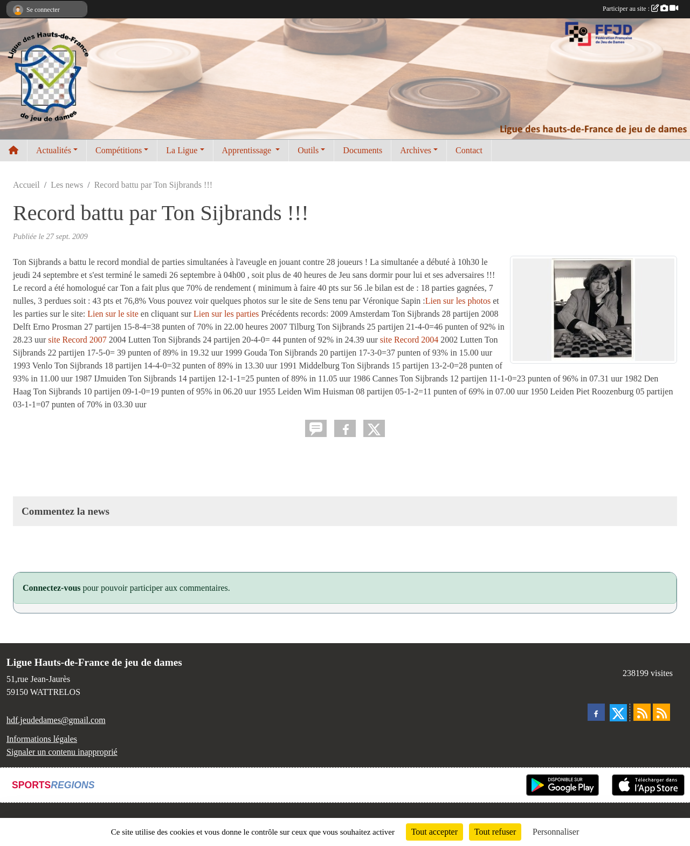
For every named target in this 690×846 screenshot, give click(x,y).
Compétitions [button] (118, 150)
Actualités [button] (53, 150)
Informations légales (41, 738)
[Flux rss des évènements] (661, 712)
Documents (362, 150)
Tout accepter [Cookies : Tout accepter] (434, 831)
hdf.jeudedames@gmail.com (56, 720)
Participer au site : (640, 8)
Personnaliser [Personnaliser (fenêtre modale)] (556, 831)
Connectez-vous (52, 587)
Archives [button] (415, 150)
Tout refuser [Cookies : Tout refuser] (495, 831)
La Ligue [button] (181, 150)
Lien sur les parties (226, 313)
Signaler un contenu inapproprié (62, 751)
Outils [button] (308, 150)
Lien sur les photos (458, 300)
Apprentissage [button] (248, 150)
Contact (469, 150)
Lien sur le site (113, 313)
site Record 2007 (78, 339)
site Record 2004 (410, 339)
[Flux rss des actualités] (642, 712)
